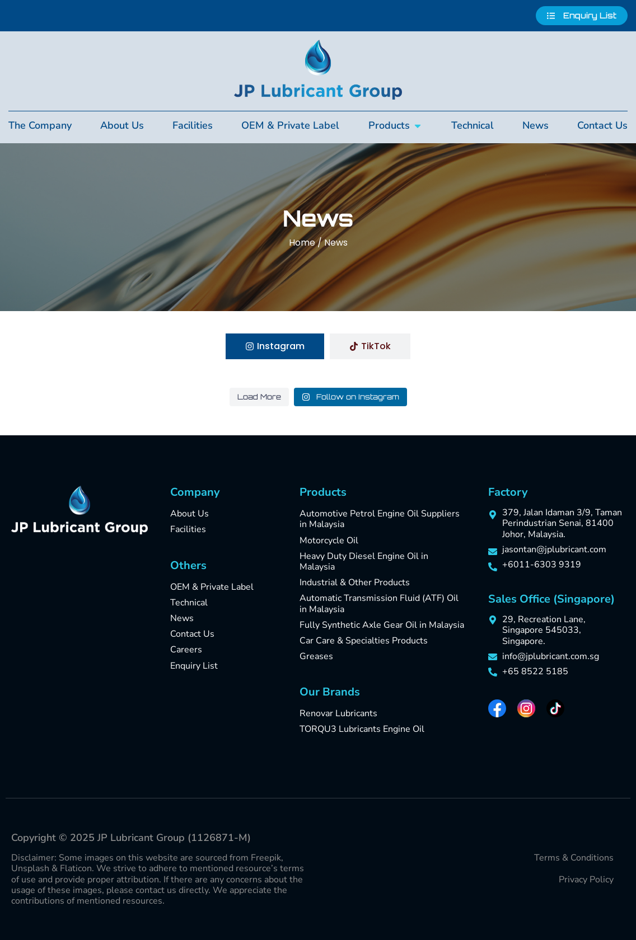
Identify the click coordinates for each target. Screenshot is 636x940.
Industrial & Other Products (355, 582)
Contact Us (192, 634)
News (182, 618)
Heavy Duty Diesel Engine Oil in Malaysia (364, 561)
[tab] (275, 346)
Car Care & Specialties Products (364, 640)
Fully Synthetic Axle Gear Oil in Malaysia (382, 625)
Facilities (188, 529)
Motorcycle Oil (329, 540)
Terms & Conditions (574, 858)
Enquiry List (194, 666)
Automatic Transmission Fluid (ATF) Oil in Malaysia (379, 603)
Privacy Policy (586, 879)
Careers (186, 649)
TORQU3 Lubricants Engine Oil (362, 729)
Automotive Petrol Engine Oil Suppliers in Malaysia (380, 518)
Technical (189, 602)
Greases (316, 656)
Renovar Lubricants (338, 713)
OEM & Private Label (212, 587)
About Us (189, 513)
